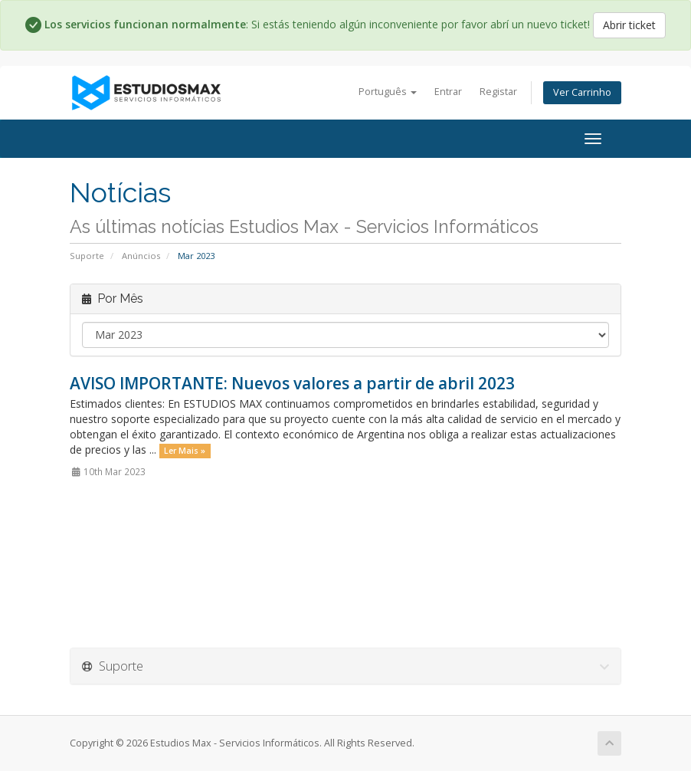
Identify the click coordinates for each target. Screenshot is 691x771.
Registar (498, 91)
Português (388, 91)
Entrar (448, 91)
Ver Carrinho (582, 92)
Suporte (87, 255)
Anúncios (141, 255)
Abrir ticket (629, 25)
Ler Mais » (184, 450)
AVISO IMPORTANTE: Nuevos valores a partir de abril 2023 (292, 383)
